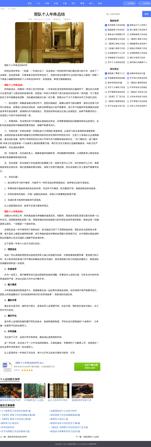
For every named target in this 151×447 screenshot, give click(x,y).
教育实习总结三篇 (59, 419)
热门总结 (91, 4)
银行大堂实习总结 (137, 58)
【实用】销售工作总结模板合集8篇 (18, 415)
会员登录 (131, 3)
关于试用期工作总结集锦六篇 (15, 431)
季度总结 (82, 4)
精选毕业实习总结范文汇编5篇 (65, 423)
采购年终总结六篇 (137, 73)
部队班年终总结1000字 (17, 437)
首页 (30, 3)
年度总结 (56, 4)
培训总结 (100, 4)
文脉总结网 (72, 444)
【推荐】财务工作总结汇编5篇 (16, 419)
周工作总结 (74, 4)
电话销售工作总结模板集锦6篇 (65, 415)
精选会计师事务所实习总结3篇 (65, 431)
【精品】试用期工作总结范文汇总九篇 (69, 427)
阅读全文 (57, 19)
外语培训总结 (7, 427)
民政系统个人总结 (91, 437)
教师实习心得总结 (10, 423)
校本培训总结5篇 (115, 83)
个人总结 (38, 4)
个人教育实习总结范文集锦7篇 (16, 411)
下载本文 (67, 19)
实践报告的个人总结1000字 (64, 411)
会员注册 (146, 3)
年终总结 (47, 4)
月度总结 (65, 4)
